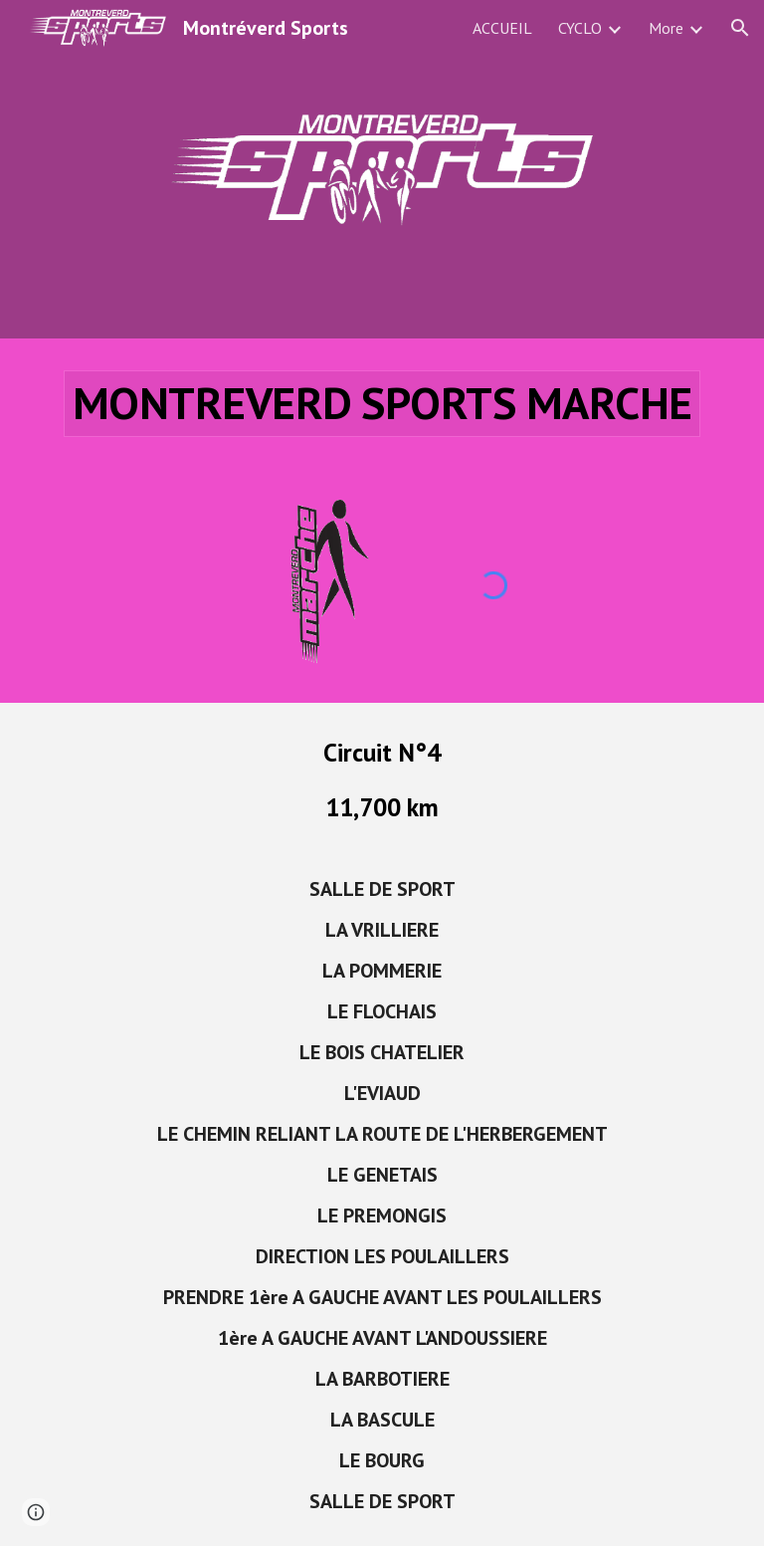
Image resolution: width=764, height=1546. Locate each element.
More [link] (666, 28)
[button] (740, 28)
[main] (381, 403)
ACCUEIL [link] (502, 28)
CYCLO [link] (580, 28)
